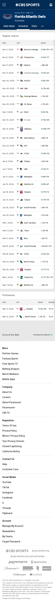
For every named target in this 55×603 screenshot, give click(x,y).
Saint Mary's (29, 138)
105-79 (45, 129)
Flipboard (7, 513)
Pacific (27, 80)
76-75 (44, 223)
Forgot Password (11, 541)
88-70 (44, 285)
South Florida (30, 207)
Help (4, 464)
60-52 (45, 254)
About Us (7, 392)
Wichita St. (29, 184)
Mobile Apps (8, 379)
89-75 (44, 207)
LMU (26, 88)
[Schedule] (23, 26)
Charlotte (28, 277)
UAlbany (27, 129)
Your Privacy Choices (13, 441)
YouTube (6, 482)
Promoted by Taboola (43, 335)
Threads (6, 508)
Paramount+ (8, 407)
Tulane (27, 161)
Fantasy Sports (10, 358)
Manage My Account (12, 526)
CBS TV (6, 412)
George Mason (30, 96)
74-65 (44, 96)
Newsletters (8, 531)
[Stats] (34, 26)
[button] (42, 26)
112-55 (45, 120)
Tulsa (26, 230)
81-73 (44, 238)
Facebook (7, 497)
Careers (6, 397)
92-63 (45, 73)
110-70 (45, 153)
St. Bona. (28, 104)
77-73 (45, 269)
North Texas (29, 261)
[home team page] (21, 49)
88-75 (44, 138)
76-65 (45, 88)
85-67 (45, 184)
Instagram (7, 492)
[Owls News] (9, 26)
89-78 (45, 176)
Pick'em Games (10, 353)
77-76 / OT (47, 277)
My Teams (7, 536)
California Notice (11, 451)
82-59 (45, 80)
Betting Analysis (10, 368)
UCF (25, 145)
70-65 (44, 104)
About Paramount (11, 402)
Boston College (31, 49)
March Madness (10, 374)
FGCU (26, 112)
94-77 (45, 57)
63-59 (42, 309)
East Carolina (30, 223)
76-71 (44, 169)
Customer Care (10, 469)
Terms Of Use (9, 425)
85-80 (44, 145)
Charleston (29, 57)
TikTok (5, 487)
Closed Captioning (12, 446)
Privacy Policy (9, 430)
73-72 (44, 261)
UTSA (26, 153)
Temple (27, 192)
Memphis (28, 176)
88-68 (44, 65)
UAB (25, 169)
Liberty (27, 65)
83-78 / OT (47, 49)
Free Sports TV (10, 363)
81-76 (44, 112)
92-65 (44, 215)
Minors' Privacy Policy (13, 435)
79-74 (45, 200)
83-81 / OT (46, 246)
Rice (26, 238)
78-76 (44, 230)
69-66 (44, 161)
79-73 (45, 192)
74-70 (41, 316)
